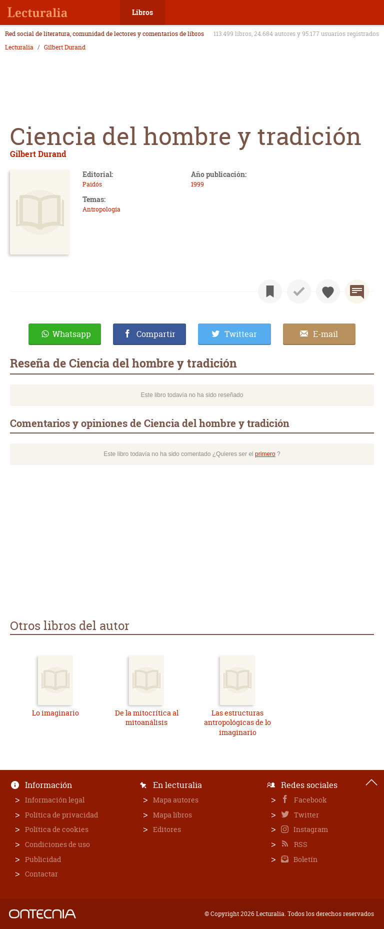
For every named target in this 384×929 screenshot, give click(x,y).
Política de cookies (56, 829)
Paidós (92, 184)
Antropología (101, 209)
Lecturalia (19, 48)
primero (265, 454)
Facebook (309, 799)
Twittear (240, 334)
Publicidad (43, 859)
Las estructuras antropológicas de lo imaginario (237, 722)
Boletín (305, 859)
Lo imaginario (55, 713)
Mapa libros (172, 815)
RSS (300, 844)
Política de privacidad (61, 815)
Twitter (305, 815)
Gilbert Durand (65, 48)
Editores (167, 829)
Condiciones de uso (57, 844)
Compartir (156, 334)
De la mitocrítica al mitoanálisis (146, 718)
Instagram (310, 829)
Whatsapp (71, 334)
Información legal (54, 799)
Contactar (41, 873)
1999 (197, 184)
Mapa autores (175, 799)
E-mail (325, 334)
